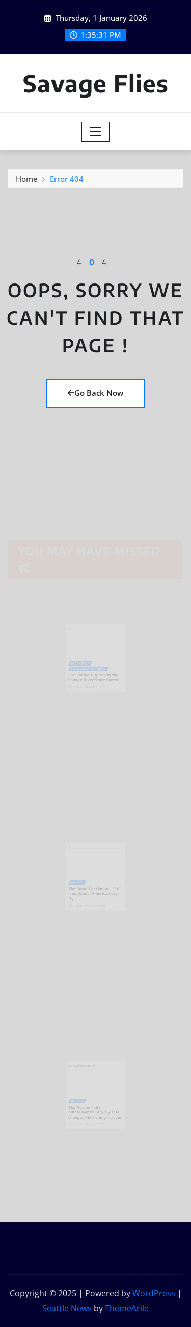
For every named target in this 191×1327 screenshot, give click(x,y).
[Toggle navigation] (95, 132)
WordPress (153, 1293)
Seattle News (67, 1308)
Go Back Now (95, 393)
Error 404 (67, 180)
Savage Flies (96, 83)
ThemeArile (127, 1308)
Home (27, 180)
